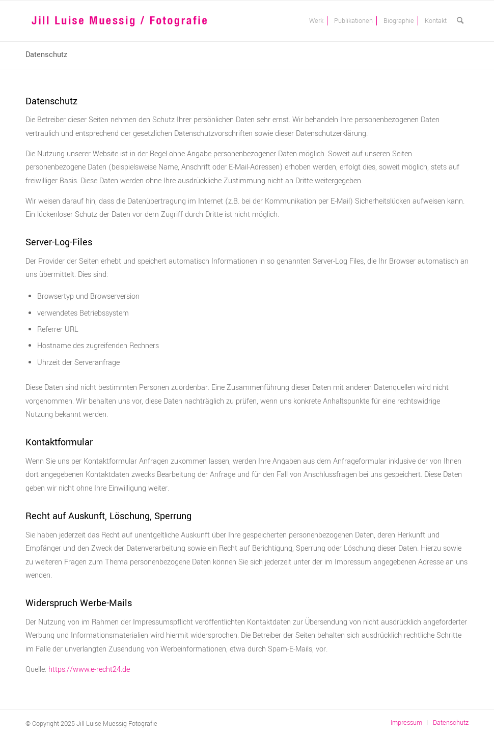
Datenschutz (46, 54)
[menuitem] (316, 21)
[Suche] (460, 21)
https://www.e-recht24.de (89, 669)
